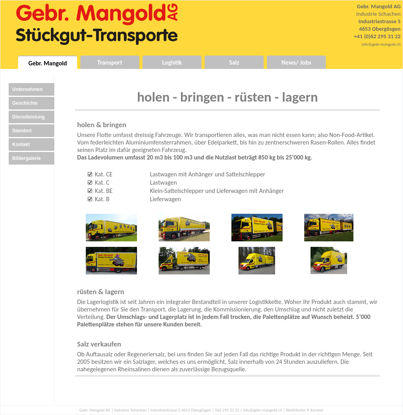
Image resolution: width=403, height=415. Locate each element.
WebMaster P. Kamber (305, 410)
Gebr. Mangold (47, 63)
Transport (109, 62)
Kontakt (21, 144)
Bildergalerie (26, 158)
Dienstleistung (28, 117)
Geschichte (25, 103)
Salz (234, 62)
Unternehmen (27, 89)
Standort (21, 130)
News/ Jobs (296, 62)
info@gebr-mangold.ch (381, 44)
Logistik (172, 62)
